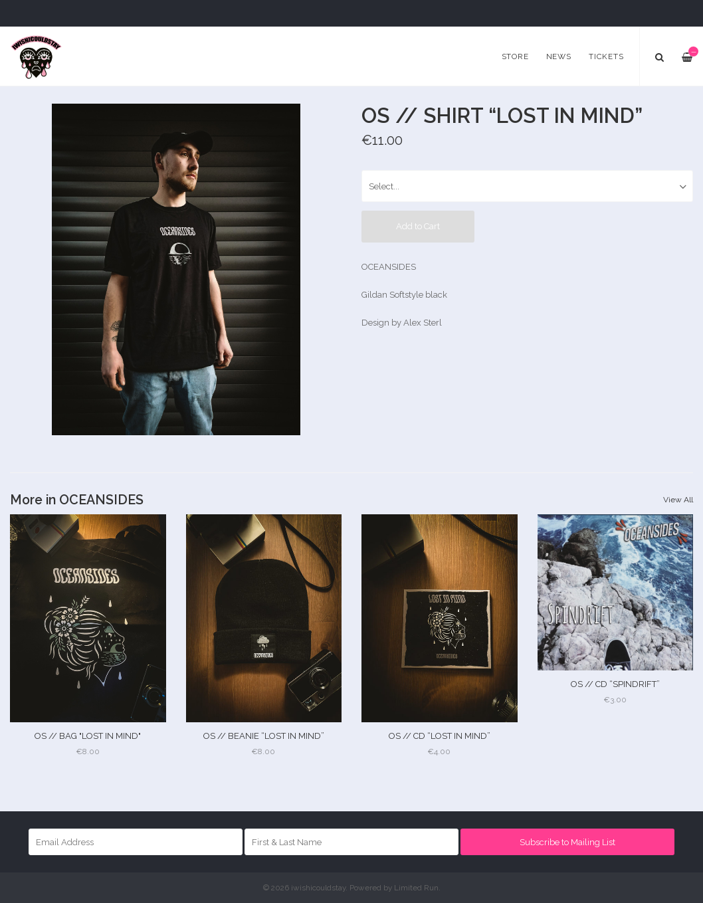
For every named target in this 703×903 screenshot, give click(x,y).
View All (678, 499)
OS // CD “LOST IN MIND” (439, 736)
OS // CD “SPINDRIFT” (615, 684)
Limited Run (416, 887)
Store (515, 56)
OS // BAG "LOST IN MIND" (88, 736)
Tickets (606, 56)
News (558, 56)
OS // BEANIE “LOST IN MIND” (263, 736)
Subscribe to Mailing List (567, 842)
